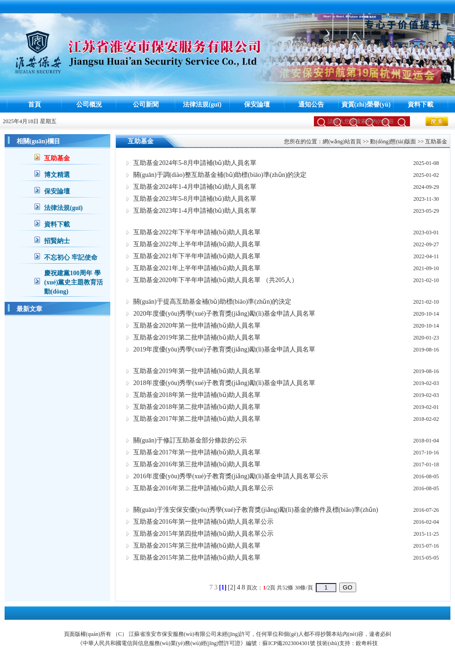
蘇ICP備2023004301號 (288, 643)
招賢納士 (57, 241)
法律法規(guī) (202, 104)
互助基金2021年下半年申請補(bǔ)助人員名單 (197, 256)
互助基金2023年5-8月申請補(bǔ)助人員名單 (194, 198)
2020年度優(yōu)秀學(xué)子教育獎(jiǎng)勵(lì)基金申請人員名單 (224, 313)
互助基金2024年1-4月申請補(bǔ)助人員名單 (194, 186)
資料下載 (420, 104)
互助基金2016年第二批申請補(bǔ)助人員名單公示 (203, 488)
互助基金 (57, 158)
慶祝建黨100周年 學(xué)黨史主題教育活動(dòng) (73, 282)
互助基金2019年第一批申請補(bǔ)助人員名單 (197, 371)
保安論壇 (257, 104)
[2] (231, 587)
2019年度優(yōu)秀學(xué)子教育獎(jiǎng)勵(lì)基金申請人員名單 (224, 349)
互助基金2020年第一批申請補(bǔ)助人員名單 (197, 325)
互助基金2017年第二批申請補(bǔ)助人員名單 (197, 418)
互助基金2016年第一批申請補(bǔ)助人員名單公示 (203, 521)
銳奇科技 (367, 643)
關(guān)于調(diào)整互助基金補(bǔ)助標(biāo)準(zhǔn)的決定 (220, 174)
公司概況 (89, 104)
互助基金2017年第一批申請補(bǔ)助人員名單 (197, 452)
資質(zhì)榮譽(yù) (366, 104)
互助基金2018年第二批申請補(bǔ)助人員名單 (197, 406)
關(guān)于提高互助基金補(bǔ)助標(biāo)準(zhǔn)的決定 (212, 301)
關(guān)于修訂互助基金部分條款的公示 (190, 440)
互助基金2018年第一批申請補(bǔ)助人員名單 (197, 394)
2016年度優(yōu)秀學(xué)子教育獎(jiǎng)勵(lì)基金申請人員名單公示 (230, 476)
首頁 (34, 104)
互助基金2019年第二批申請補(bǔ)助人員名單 (197, 337)
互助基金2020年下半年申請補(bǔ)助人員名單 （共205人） (215, 280)
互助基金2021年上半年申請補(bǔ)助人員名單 (197, 268)
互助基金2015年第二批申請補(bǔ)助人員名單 (197, 557)
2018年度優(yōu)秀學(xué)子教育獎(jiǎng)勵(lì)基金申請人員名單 (224, 382)
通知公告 (311, 104)
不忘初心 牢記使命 (70, 257)
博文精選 (57, 174)
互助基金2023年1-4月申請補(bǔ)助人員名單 (194, 210)
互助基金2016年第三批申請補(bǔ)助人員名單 (197, 464)
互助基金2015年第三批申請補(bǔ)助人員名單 (197, 545)
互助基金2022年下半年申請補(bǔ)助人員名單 (197, 232)
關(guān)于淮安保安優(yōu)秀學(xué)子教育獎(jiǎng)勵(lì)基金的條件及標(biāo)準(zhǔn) (255, 509)
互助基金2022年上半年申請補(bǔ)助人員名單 (197, 244)
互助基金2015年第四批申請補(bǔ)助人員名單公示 (203, 533)
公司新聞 (146, 104)
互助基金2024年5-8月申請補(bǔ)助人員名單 (194, 162)
